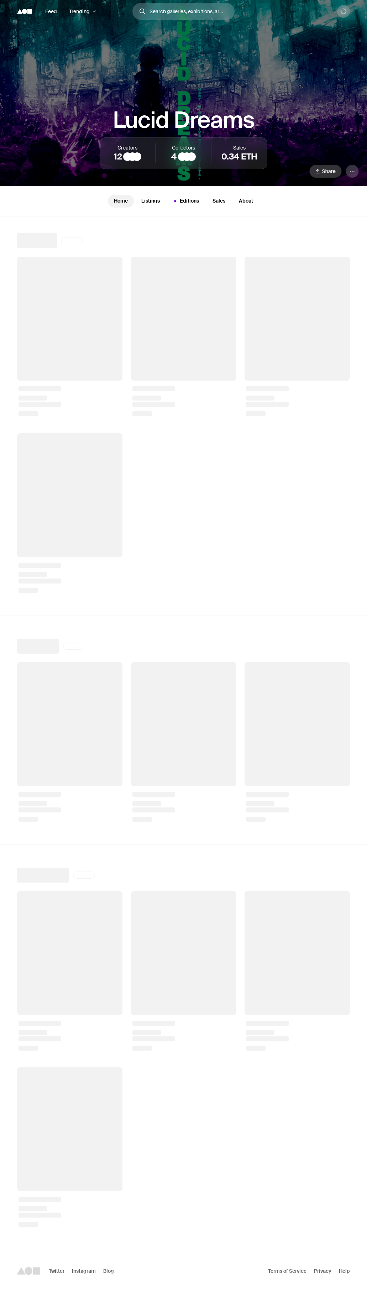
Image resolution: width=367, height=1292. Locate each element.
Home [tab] (121, 201)
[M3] (191, 156)
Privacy (322, 1271)
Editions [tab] (185, 201)
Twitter (56, 1271)
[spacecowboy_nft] (187, 156)
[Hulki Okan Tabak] (132, 156)
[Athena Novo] (127, 156)
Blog (108, 1271)
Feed (51, 11)
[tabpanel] (183, 733)
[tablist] (183, 201)
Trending (79, 11)
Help (344, 1271)
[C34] (182, 156)
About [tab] (246, 201)
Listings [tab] (150, 201)
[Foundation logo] (24, 11)
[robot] (137, 156)
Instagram (84, 1271)
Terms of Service (287, 1271)
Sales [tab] (219, 201)
